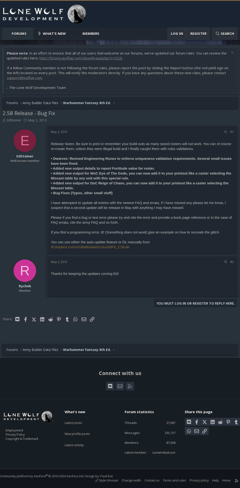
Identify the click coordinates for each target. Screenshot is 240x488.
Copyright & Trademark (29, 432)
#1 (229, 134)
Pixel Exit (111, 476)
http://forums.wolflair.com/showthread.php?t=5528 (89, 60)
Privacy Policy (21, 427)
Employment (20, 422)
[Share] (223, 134)
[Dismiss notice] (229, 55)
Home (222, 480)
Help (210, 480)
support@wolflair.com (27, 80)
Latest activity (78, 431)
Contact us (147, 480)
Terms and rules (169, 480)
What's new (54, 33)
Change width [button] (126, 480)
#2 (229, 264)
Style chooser (102, 480)
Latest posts (77, 413)
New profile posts (81, 422)
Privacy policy (194, 480)
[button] (30, 33)
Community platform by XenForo (47, 476)
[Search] (225, 33)
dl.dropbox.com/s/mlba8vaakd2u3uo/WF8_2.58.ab (92, 249)
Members (90, 33)
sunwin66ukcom (160, 452)
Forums (19, 33)
